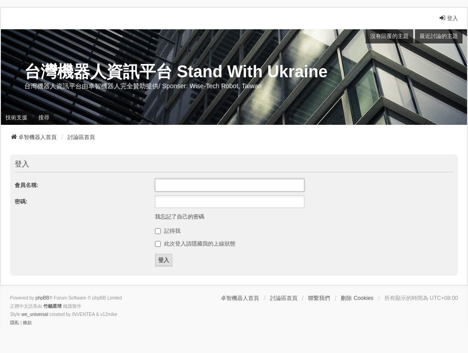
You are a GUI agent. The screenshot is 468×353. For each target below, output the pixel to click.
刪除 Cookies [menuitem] (357, 298)
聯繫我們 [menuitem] (319, 298)
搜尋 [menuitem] (43, 117)
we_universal (34, 314)
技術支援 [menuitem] (16, 117)
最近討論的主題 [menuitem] (439, 36)
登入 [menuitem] (448, 18)
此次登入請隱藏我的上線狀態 (195, 244)
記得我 (167, 231)
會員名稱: (26, 185)
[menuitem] (14, 323)
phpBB (42, 297)
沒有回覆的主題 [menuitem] (389, 36)
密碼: (21, 201)
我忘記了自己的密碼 (179, 217)
